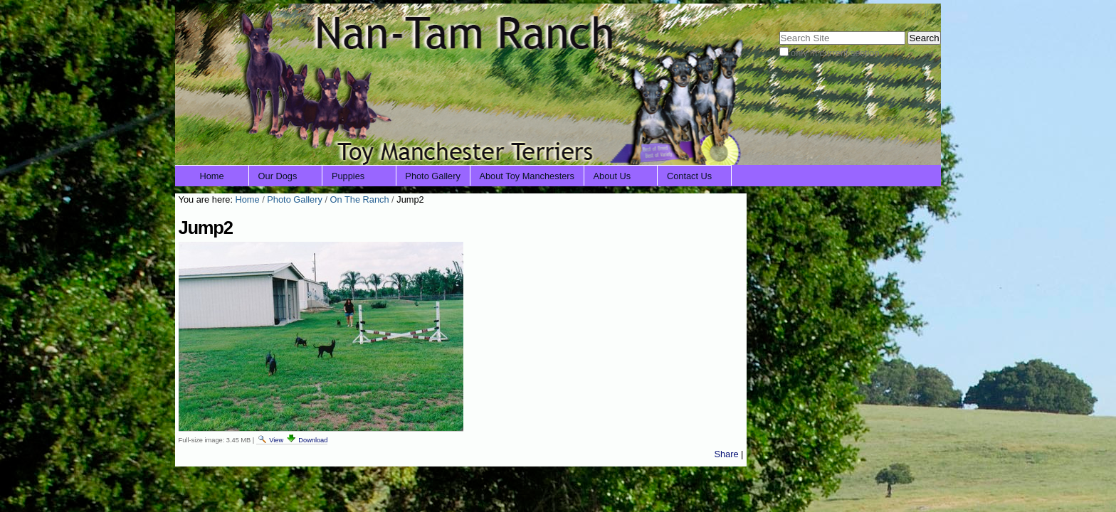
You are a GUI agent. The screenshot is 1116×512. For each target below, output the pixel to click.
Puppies (348, 176)
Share (726, 454)
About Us (612, 176)
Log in (919, 12)
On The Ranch (359, 199)
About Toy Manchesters (526, 176)
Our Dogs (278, 176)
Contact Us (689, 176)
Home (212, 176)
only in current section (835, 53)
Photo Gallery (432, 176)
